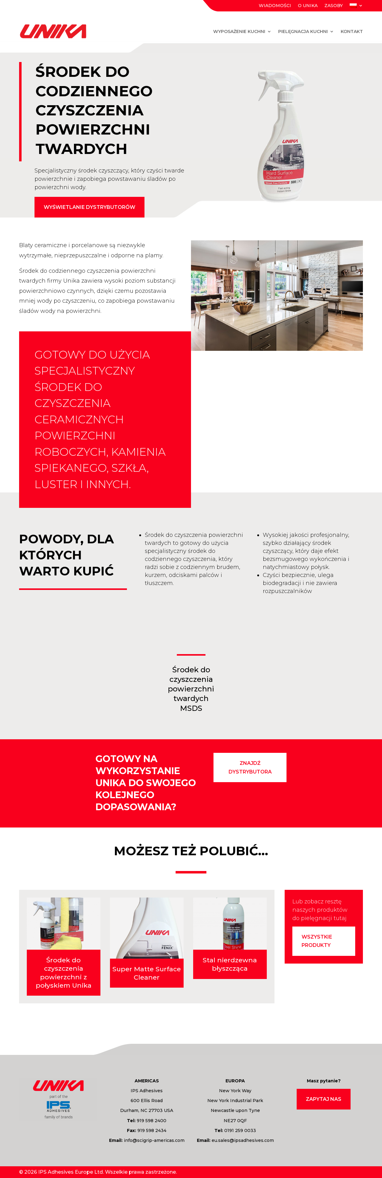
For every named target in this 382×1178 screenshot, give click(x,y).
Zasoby (333, 5)
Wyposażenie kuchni (239, 31)
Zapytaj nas (323, 1099)
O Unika (308, 5)
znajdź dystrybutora (250, 767)
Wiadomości (275, 5)
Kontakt (352, 31)
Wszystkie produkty (317, 941)
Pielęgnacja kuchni (303, 31)
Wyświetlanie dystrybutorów (89, 207)
